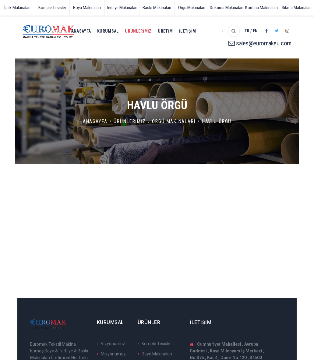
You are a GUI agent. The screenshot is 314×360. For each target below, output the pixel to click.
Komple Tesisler (52, 7)
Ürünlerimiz (138, 31)
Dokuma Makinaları (226, 7)
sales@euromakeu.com (259, 43)
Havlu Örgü (216, 121)
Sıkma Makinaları (297, 7)
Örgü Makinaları (191, 7)
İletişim (187, 31)
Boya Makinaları (87, 7)
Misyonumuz (111, 353)
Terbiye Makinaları (121, 7)
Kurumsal (107, 31)
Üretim (165, 31)
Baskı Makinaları (157, 7)
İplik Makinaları (17, 7)
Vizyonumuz (111, 343)
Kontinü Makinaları (261, 7)
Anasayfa (81, 31)
